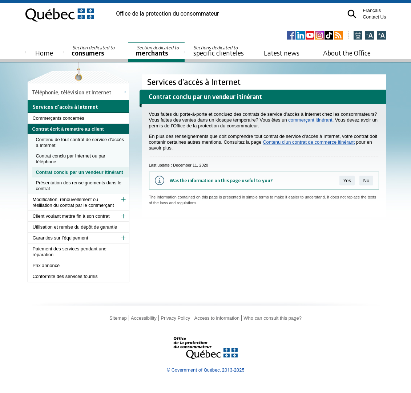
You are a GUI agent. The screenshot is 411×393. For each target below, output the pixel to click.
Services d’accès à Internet (194, 82)
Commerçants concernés (58, 118)
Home (44, 52)
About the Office (347, 52)
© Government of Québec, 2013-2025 (205, 370)
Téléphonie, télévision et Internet (71, 92)
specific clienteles (218, 50)
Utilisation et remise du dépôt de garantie (75, 227)
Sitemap (118, 318)
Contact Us (374, 17)
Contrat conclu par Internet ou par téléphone (70, 158)
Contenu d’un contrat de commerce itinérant (309, 142)
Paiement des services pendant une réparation (69, 251)
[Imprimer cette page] (358, 36)
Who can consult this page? (272, 318)
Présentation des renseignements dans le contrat (78, 185)
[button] (352, 14)
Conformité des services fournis (65, 276)
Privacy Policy (175, 318)
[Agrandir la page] (381, 36)
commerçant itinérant (310, 120)
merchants (158, 51)
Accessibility (144, 318)
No (366, 180)
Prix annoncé (46, 265)
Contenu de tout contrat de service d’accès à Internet (80, 142)
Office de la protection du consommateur (167, 14)
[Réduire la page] (369, 36)
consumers (94, 51)
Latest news (281, 52)
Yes (347, 180)
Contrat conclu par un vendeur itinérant (79, 172)
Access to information (216, 318)
